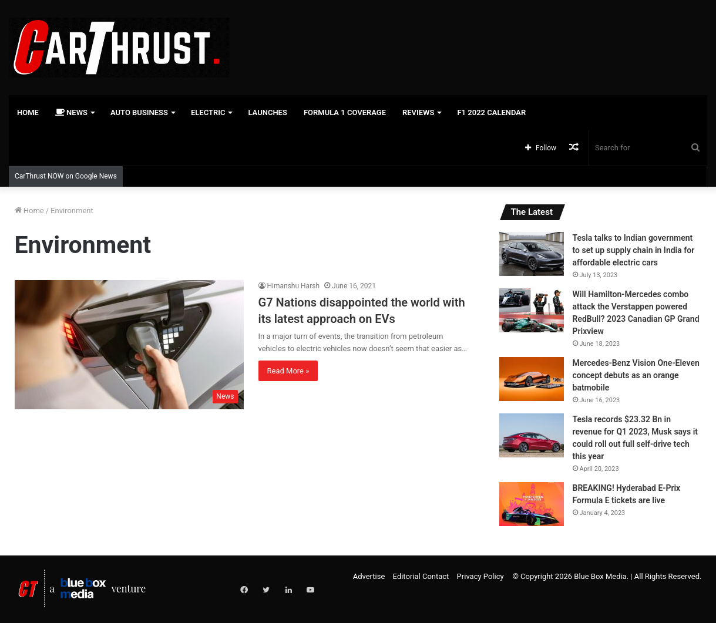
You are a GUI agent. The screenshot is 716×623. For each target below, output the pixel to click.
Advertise (369, 576)
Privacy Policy (480, 576)
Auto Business (139, 112)
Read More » (288, 370)
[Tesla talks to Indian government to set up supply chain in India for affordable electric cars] (531, 254)
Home (28, 112)
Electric (208, 112)
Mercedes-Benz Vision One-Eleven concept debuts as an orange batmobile (636, 375)
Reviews (418, 112)
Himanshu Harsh (293, 286)
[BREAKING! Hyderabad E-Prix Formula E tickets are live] (531, 504)
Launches (267, 112)
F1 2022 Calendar (491, 112)
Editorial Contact (421, 576)
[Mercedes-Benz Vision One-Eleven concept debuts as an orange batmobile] (531, 379)
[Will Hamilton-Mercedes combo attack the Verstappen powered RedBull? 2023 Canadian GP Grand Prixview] (531, 310)
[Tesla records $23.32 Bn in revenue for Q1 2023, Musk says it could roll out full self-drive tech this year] (531, 435)
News (71, 112)
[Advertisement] (477, 38)
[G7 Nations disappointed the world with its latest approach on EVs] (129, 344)
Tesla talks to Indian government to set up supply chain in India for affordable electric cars (634, 250)
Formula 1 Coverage (345, 112)
